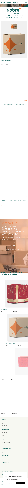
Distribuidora (4, 425)
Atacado (3, 423)
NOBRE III (4, 411)
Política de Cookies (5, 444)
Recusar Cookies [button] (10, 483)
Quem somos (4, 451)
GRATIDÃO (4, 309)
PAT (2, 452)
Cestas (3, 433)
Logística (3, 426)
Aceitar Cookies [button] (21, 483)
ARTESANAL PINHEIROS (8, 377)
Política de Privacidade (6, 442)
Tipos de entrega (5, 445)
